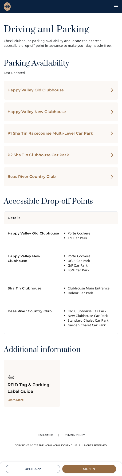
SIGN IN (89, 469)
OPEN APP (33, 469)
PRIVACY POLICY (75, 435)
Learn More (16, 400)
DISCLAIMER (45, 435)
